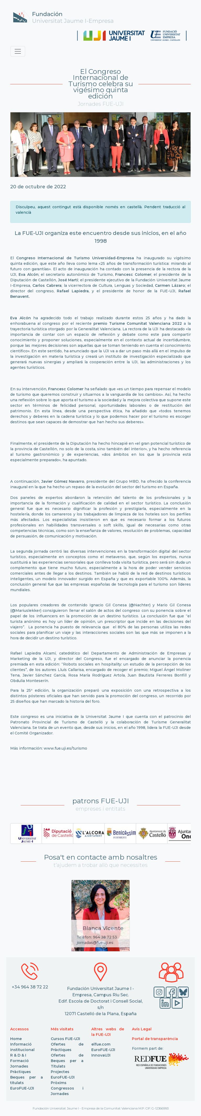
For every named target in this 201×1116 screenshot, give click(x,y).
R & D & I (18, 1055)
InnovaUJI (100, 1055)
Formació (19, 1060)
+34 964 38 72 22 (30, 987)
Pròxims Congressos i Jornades (67, 1088)
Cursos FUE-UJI (65, 1038)
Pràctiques (20, 1071)
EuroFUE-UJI (22, 1088)
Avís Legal (142, 1029)
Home (16, 1038)
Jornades (19, 1066)
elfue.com (100, 1044)
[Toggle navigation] (17, 51)
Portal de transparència (155, 1038)
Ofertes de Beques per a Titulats (67, 1061)
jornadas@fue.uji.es (95, 942)
